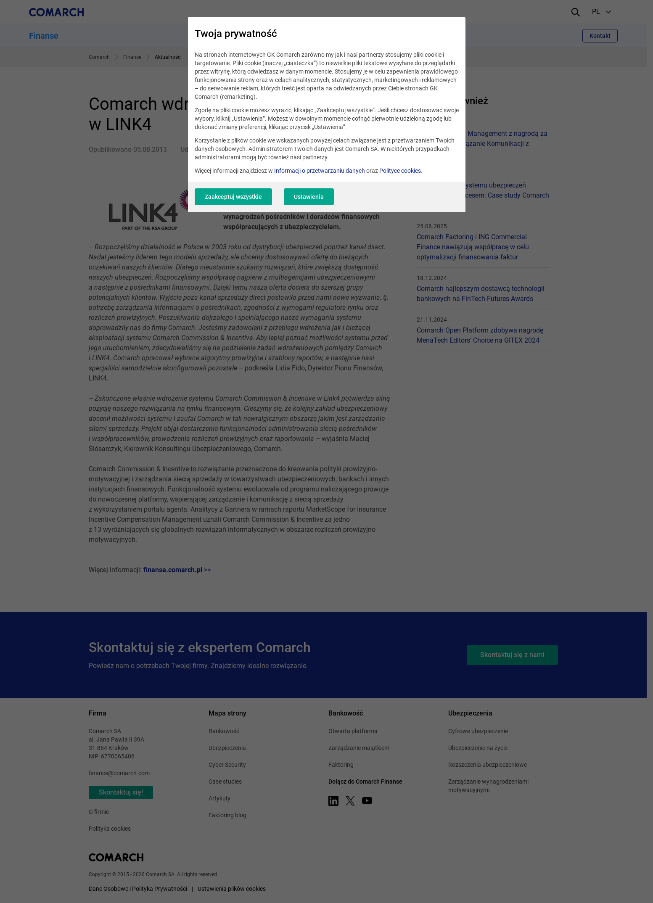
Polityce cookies (400, 170)
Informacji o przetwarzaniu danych (319, 170)
